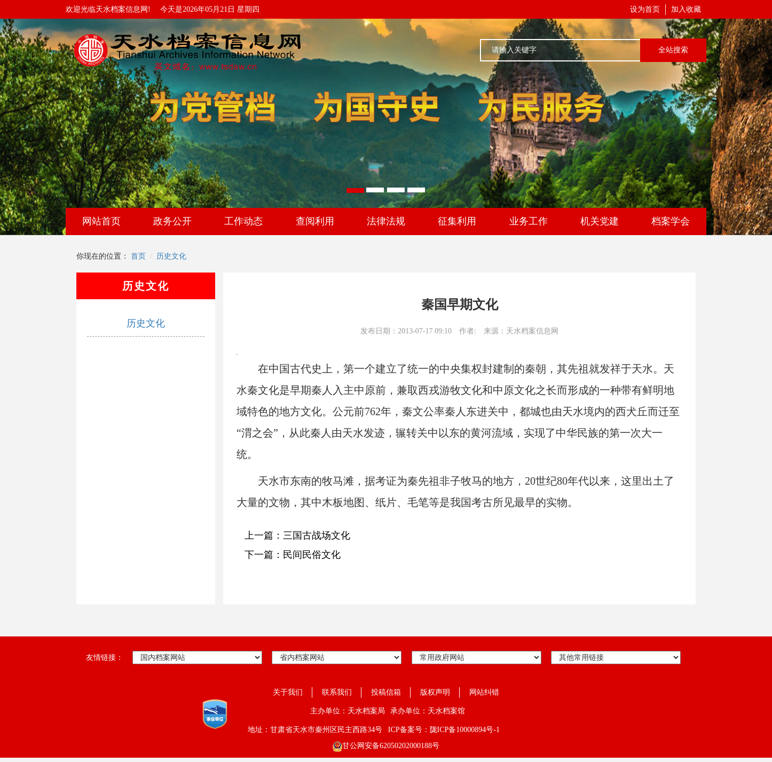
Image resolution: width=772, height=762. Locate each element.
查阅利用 (315, 221)
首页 (138, 256)
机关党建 (599, 221)
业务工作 (528, 221)
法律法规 (386, 221)
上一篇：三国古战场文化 (297, 535)
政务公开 (172, 221)
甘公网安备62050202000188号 (386, 746)
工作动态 (243, 221)
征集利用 (457, 221)
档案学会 (670, 221)
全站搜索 (673, 50)
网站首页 (101, 221)
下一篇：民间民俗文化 (293, 554)
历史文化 (171, 256)
